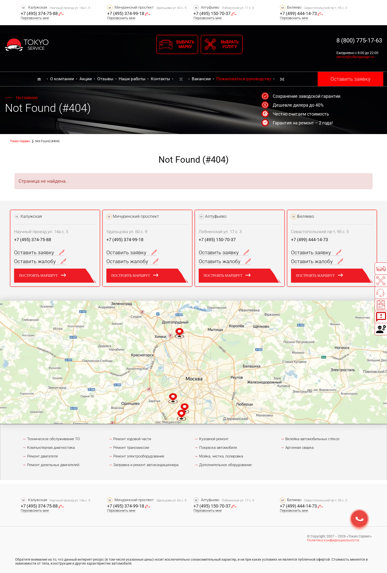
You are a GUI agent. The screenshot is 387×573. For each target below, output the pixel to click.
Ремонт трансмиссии (131, 447)
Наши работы (132, 78)
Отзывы (105, 78)
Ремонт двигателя (42, 456)
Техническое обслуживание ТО (53, 439)
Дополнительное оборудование (225, 465)
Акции (85, 78)
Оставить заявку (350, 79)
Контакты (160, 78)
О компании (62, 78)
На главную (27, 97)
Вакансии (201, 78)
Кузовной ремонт (214, 439)
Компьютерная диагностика (51, 447)
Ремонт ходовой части (132, 439)
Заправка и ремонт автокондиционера (145, 465)
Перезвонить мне (35, 18)
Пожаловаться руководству (243, 78)
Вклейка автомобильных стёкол (312, 439)
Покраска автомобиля (218, 447)
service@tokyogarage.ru (355, 57)
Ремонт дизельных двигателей (53, 465)
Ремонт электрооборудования (138, 456)
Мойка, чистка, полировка (221, 456)
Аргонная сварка (299, 447)
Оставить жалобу (40, 261)
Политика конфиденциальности (333, 540)
